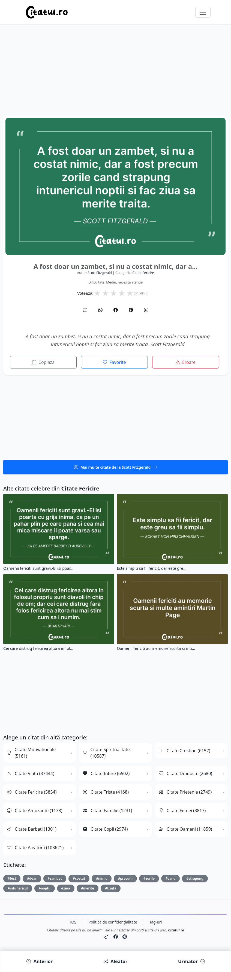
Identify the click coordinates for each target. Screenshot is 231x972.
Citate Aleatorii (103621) (35, 848)
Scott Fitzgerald (100, 272)
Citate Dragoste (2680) (185, 773)
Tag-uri (155, 922)
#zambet (55, 878)
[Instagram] (146, 310)
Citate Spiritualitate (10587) (106, 752)
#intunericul (18, 888)
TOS (72, 922)
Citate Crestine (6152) (184, 751)
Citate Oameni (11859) (185, 829)
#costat (79, 878)
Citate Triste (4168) (106, 792)
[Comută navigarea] (203, 12)
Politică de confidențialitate (113, 922)
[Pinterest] (131, 310)
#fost (12, 878)
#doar (32, 878)
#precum (125, 878)
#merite (87, 888)
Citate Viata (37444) (30, 773)
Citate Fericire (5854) (32, 792)
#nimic (101, 878)
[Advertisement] (115, 77)
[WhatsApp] (100, 310)
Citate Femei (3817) (182, 810)
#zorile (149, 878)
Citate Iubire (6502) (106, 773)
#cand (171, 878)
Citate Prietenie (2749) (185, 792)
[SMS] (85, 310)
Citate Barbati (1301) (31, 829)
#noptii (44, 888)
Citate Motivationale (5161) (31, 752)
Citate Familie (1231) (107, 810)
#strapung (194, 878)
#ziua (65, 888)
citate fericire (143, 272)
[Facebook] (116, 310)
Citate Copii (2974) (105, 829)
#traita (110, 888)
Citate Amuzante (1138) (34, 810)
